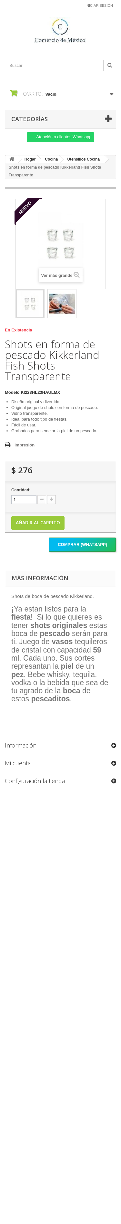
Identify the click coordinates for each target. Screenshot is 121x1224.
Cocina (51, 159)
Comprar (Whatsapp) (82, 544)
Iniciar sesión (99, 5)
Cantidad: (21, 489)
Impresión (25, 445)
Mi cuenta (18, 763)
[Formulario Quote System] (60, 990)
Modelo (12, 392)
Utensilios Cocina (83, 159)
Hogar (30, 159)
